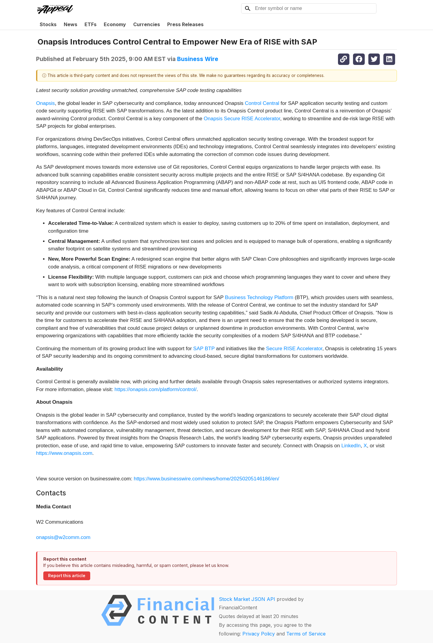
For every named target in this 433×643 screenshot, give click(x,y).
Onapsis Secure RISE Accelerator (242, 118)
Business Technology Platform (259, 297)
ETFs (90, 24)
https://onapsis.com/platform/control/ (156, 389)
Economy (115, 24)
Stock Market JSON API (247, 599)
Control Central (262, 103)
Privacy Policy (258, 634)
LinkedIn (351, 446)
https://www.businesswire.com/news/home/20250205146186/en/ (206, 479)
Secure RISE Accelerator (294, 348)
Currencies (146, 24)
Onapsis (45, 103)
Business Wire (197, 59)
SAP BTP (204, 348)
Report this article (66, 575)
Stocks (48, 24)
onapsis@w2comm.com (63, 537)
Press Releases (185, 24)
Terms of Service (306, 634)
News (70, 24)
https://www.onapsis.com (64, 453)
